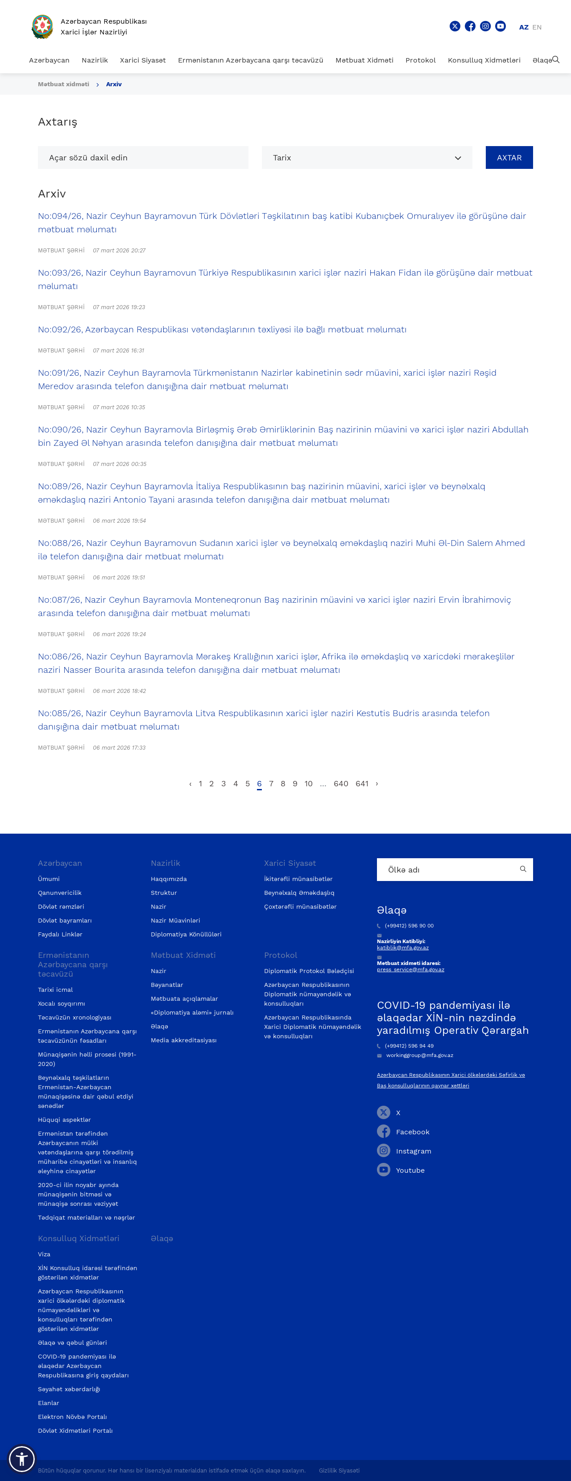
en (537, 27)
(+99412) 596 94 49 (405, 1046)
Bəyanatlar (167, 984)
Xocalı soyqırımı (61, 1003)
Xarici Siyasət (143, 60)
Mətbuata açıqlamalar (184, 998)
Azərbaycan (49, 60)
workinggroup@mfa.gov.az (415, 1055)
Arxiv (114, 84)
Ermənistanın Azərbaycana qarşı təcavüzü (250, 60)
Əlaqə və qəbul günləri (72, 1342)
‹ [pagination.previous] (190, 783)
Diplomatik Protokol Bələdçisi (309, 970)
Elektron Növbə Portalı (72, 1416)
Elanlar (48, 1402)
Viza (44, 1254)
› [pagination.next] (377, 783)
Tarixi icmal (55, 989)
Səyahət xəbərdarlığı (69, 1389)
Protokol (420, 60)
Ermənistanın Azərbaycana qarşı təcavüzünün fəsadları (87, 1036)
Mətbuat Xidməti (364, 60)
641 (362, 783)
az (524, 27)
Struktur (164, 892)
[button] (22, 1459)
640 (341, 783)
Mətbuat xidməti (63, 84)
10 (309, 783)
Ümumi (49, 878)
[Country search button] (524, 869)
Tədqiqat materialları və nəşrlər (86, 1217)
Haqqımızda (169, 878)
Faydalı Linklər (60, 934)
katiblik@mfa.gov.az (403, 947)
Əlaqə (542, 60)
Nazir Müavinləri (175, 920)
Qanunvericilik (60, 892)
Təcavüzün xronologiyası (75, 1017)
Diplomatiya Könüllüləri (186, 934)
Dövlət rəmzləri (61, 906)
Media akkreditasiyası (184, 1040)
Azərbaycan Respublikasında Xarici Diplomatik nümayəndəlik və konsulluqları (312, 1027)
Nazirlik (95, 60)
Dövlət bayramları (65, 920)
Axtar (509, 157)
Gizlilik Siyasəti (339, 1470)
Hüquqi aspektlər (64, 1119)
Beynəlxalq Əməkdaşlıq (299, 892)
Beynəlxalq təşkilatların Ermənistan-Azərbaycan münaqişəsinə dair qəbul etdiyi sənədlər (85, 1091)
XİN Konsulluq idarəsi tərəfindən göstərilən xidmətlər (87, 1272)
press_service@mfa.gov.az (410, 969)
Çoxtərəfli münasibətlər (300, 906)
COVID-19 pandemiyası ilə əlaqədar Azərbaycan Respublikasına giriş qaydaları (83, 1366)
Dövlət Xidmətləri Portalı (75, 1430)
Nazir (158, 906)
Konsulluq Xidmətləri (484, 60)
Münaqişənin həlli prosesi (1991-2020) (87, 1059)
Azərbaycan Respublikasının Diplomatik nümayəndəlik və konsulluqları (307, 994)
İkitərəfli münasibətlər (298, 878)
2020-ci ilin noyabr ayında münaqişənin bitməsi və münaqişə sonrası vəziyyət (78, 1194)
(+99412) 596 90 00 (405, 926)
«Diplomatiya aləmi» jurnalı (192, 1012)
